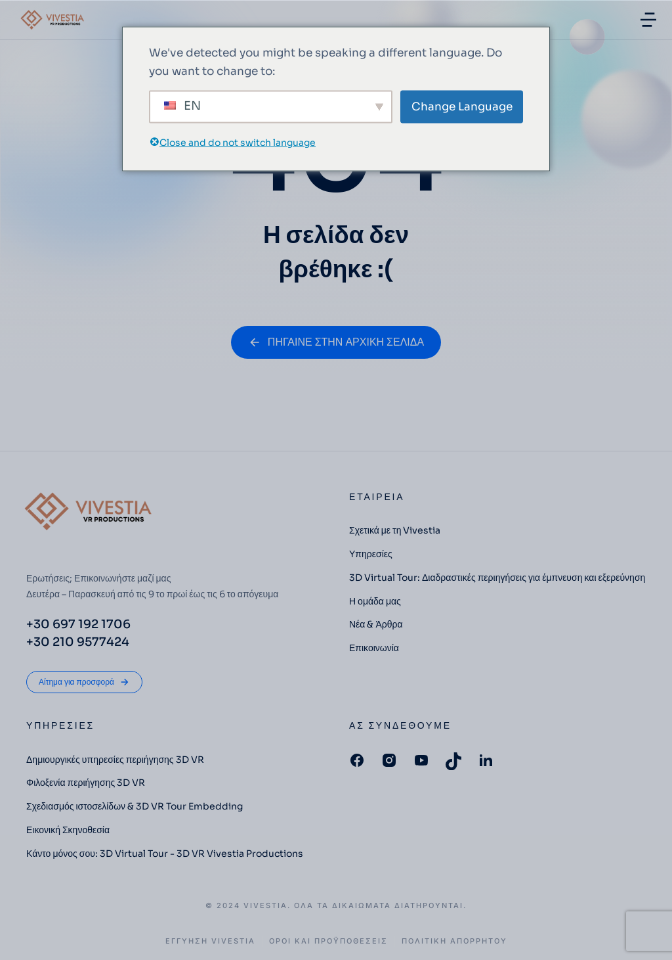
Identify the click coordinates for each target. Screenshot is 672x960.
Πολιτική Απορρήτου (454, 941)
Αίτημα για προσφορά (84, 682)
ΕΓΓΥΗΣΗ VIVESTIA (210, 941)
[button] (648, 19)
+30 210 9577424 (77, 642)
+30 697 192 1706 (78, 624)
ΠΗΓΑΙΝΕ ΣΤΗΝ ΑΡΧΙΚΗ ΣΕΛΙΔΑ (336, 342)
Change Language (462, 106)
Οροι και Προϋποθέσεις (328, 941)
